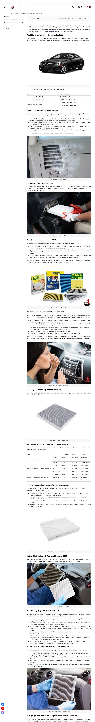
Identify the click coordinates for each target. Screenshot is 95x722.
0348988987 (75, 1)
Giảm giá (8, 30)
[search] (47, 7)
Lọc (22, 19)
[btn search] (73, 7)
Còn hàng (8, 28)
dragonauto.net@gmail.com (85, 1)
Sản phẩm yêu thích (13, 2)
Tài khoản (5, 2)
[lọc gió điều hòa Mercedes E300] (49, 31)
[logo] (12, 7)
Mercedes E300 (35, 40)
